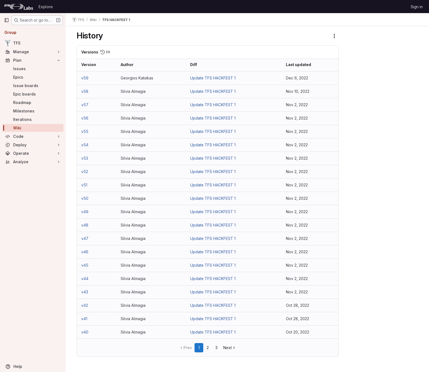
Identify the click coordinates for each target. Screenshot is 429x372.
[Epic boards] (32, 94)
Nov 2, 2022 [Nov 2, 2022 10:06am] (297, 251)
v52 (84, 171)
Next (229, 347)
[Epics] (32, 77)
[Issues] (32, 69)
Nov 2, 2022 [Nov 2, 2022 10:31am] (297, 118)
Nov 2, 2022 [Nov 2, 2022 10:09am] (297, 225)
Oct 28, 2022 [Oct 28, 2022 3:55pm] (297, 305)
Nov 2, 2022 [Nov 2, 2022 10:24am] (297, 158)
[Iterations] (32, 119)
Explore (46, 6)
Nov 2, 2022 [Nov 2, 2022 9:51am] (297, 292)
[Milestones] (32, 111)
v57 (84, 104)
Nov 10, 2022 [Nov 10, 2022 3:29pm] (297, 91)
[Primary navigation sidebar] (6, 20)
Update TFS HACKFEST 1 (213, 78)
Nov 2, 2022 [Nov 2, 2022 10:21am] (297, 171)
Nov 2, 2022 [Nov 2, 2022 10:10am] (297, 211)
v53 (84, 158)
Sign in (417, 6)
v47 (84, 238)
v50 (84, 198)
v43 (84, 292)
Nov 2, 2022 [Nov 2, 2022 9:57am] (297, 265)
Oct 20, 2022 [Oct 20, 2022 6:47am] (297, 332)
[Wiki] (32, 128)
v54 (84, 144)
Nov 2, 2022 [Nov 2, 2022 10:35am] (297, 104)
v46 (84, 251)
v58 (84, 91)
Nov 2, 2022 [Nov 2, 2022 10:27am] (297, 131)
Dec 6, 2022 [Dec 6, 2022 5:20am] (297, 78)
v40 (84, 332)
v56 (84, 118)
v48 (84, 225)
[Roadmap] (32, 102)
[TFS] (32, 42)
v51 (84, 185)
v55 (84, 131)
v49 (84, 211)
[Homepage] (18, 6)
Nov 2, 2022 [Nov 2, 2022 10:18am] (297, 185)
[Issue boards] (32, 86)
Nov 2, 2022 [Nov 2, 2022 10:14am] (297, 198)
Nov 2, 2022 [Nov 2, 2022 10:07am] (297, 238)
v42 (84, 305)
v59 (84, 78)
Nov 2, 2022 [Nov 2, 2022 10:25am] (297, 144)
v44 (84, 278)
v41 (84, 318)
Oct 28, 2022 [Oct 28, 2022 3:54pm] (297, 318)
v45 (84, 265)
